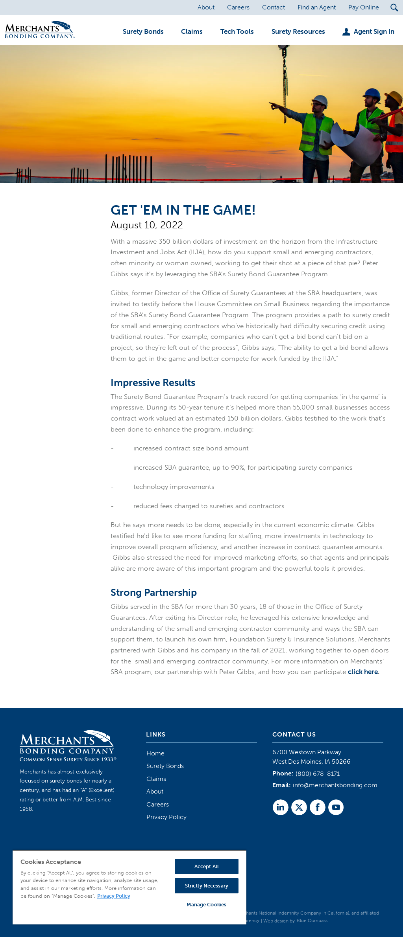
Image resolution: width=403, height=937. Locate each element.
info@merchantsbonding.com (335, 785)
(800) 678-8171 (318, 773)
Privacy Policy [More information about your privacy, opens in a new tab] (113, 896)
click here (363, 672)
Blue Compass (312, 920)
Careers (157, 804)
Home (155, 753)
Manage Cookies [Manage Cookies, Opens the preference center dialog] (206, 905)
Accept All (206, 866)
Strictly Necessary (206, 886)
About (154, 791)
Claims (156, 779)
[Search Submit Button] (394, 7)
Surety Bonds (165, 766)
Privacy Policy (166, 817)
